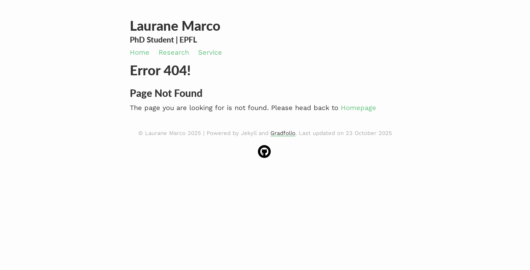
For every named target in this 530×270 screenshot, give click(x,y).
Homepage (358, 108)
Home (139, 52)
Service (210, 52)
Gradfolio (282, 133)
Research (174, 52)
